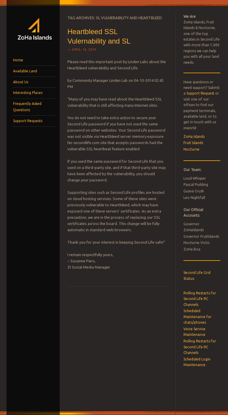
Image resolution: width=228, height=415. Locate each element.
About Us (20, 82)
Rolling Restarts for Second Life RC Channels (199, 299)
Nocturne (191, 149)
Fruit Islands (193, 143)
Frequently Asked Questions (27, 106)
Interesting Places (27, 93)
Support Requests (27, 121)
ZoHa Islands (194, 136)
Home (18, 60)
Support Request (200, 93)
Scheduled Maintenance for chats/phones (197, 316)
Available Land (25, 71)
